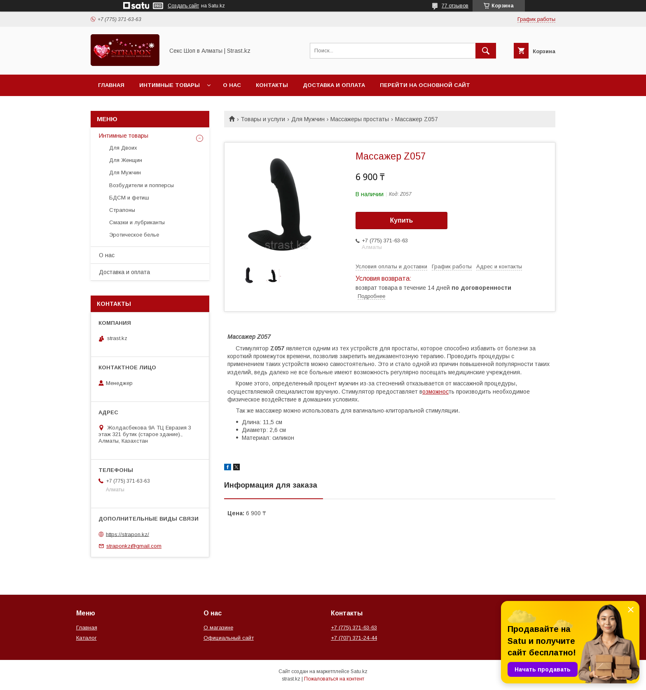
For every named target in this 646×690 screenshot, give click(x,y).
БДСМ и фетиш (129, 198)
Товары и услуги (263, 119)
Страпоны (122, 210)
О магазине (218, 627)
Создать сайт (183, 6)
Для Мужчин (308, 119)
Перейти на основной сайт (425, 85)
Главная (111, 85)
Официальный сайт (229, 638)
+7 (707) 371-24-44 (354, 638)
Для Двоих (123, 148)
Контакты (272, 85)
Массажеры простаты (359, 119)
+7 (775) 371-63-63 (354, 627)
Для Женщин (125, 160)
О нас (232, 85)
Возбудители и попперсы (141, 185)
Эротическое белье (134, 235)
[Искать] (485, 51)
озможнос (435, 391)
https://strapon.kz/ (127, 534)
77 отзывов (455, 6)
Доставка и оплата (334, 85)
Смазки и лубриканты (137, 222)
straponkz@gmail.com (134, 546)
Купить (401, 220)
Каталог (86, 638)
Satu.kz (359, 671)
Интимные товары (169, 85)
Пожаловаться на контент (334, 679)
